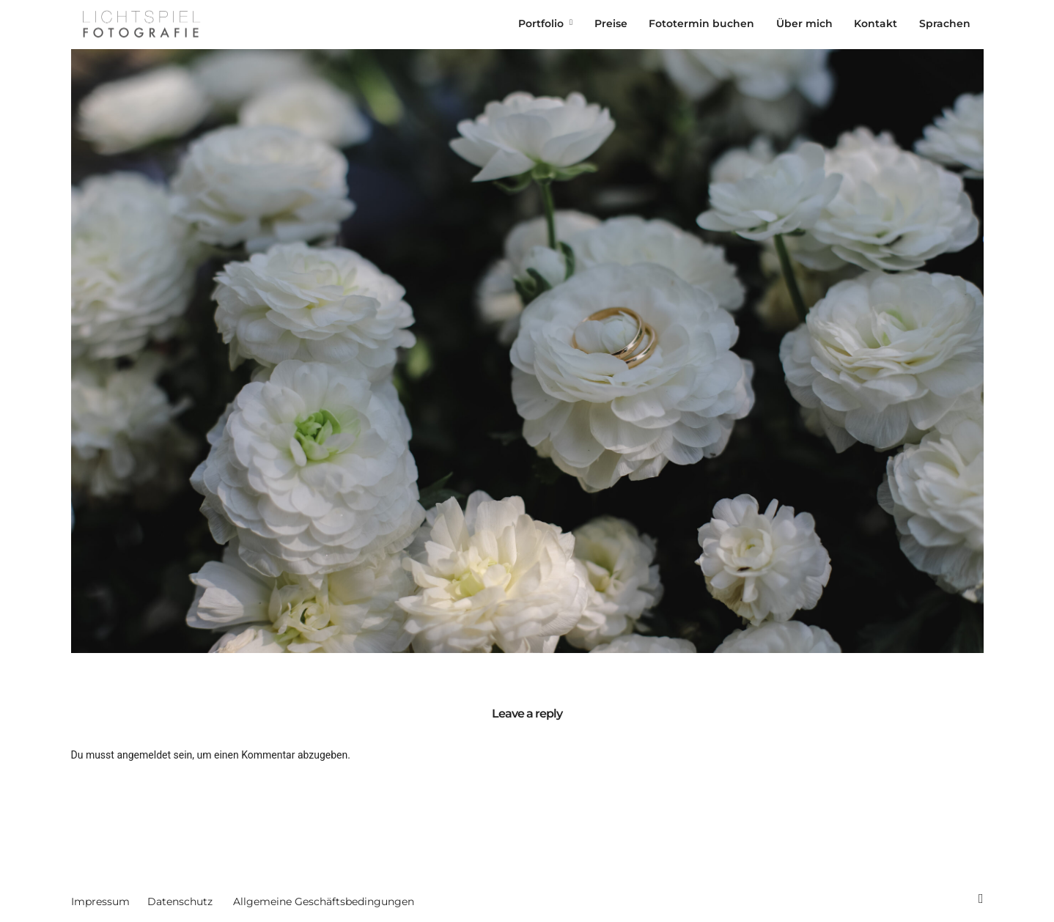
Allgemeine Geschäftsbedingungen (323, 901)
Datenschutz (180, 901)
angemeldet (144, 755)
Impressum (100, 901)
